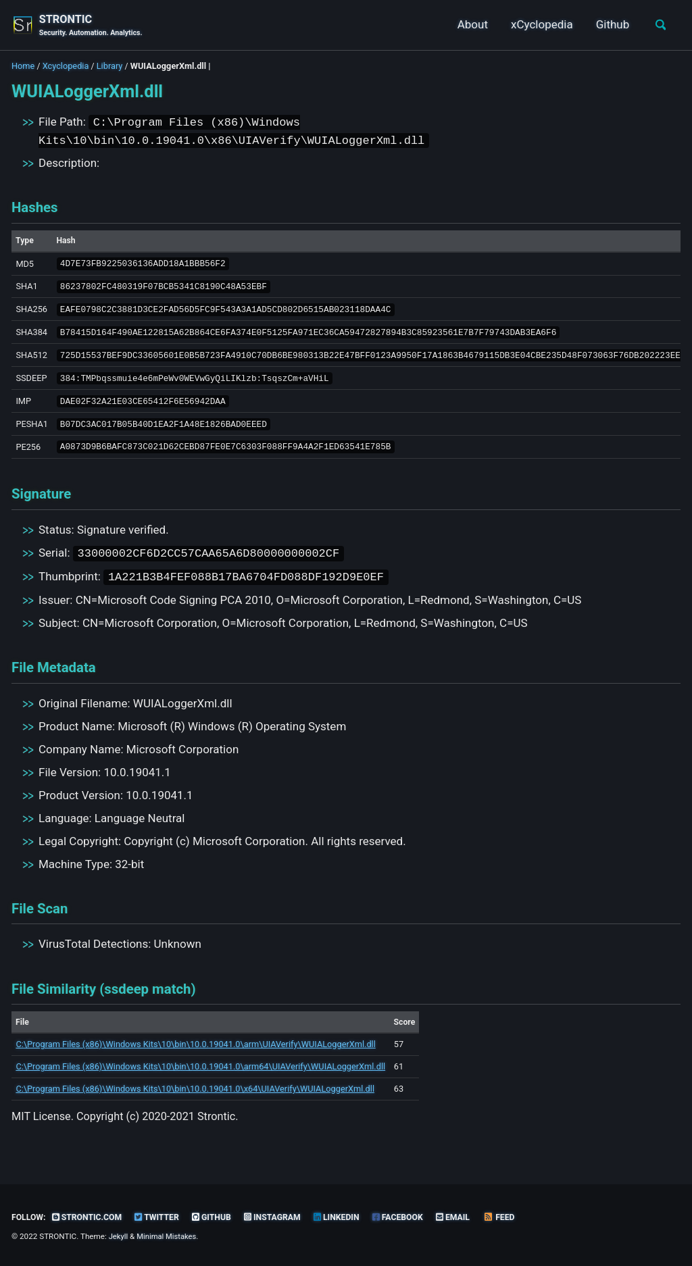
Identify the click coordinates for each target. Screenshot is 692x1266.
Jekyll (119, 1237)
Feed (513, 1217)
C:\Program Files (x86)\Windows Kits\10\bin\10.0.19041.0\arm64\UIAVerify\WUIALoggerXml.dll (200, 1076)
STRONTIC (92, 26)
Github (609, 25)
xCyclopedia (539, 25)
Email (467, 1217)
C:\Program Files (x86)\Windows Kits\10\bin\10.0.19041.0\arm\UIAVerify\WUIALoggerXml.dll (195, 1053)
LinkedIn (346, 1217)
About (469, 25)
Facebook (409, 1217)
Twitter (162, 1217)
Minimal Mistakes (169, 1237)
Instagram (280, 1217)
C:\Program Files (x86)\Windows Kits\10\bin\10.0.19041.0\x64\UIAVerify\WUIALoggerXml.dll (195, 1098)
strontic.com (89, 1217)
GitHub (218, 1217)
